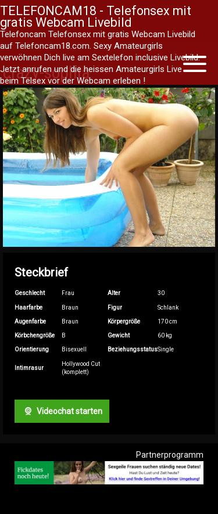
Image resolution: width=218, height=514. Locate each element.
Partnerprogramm (169, 454)
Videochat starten (61, 411)
